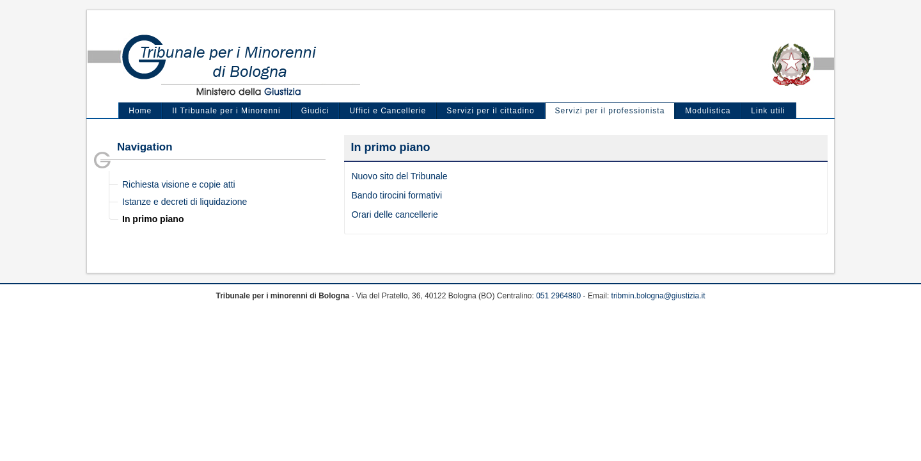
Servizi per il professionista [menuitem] (610, 110)
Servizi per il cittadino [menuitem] (490, 110)
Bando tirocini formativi (396, 195)
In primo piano (153, 219)
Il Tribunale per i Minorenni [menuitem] (226, 110)
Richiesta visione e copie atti (178, 184)
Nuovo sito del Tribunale (399, 176)
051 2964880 (558, 295)
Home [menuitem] (140, 110)
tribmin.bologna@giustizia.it (658, 295)
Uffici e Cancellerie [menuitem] (387, 110)
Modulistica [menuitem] (707, 110)
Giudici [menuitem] (315, 110)
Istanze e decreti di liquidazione (184, 202)
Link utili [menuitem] (768, 110)
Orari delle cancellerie (394, 214)
